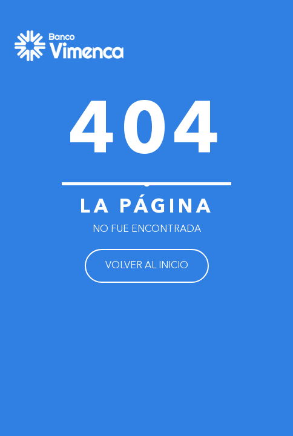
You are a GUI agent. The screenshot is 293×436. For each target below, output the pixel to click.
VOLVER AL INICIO (146, 266)
